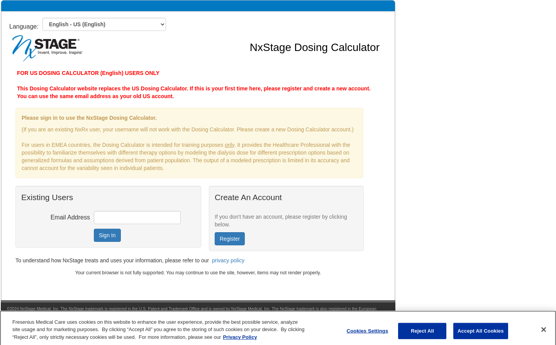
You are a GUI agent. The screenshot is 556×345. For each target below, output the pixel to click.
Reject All (422, 334)
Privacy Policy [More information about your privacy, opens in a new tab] (240, 340)
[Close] (543, 332)
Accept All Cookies (481, 334)
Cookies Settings (367, 334)
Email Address (70, 217)
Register (230, 239)
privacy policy (228, 260)
